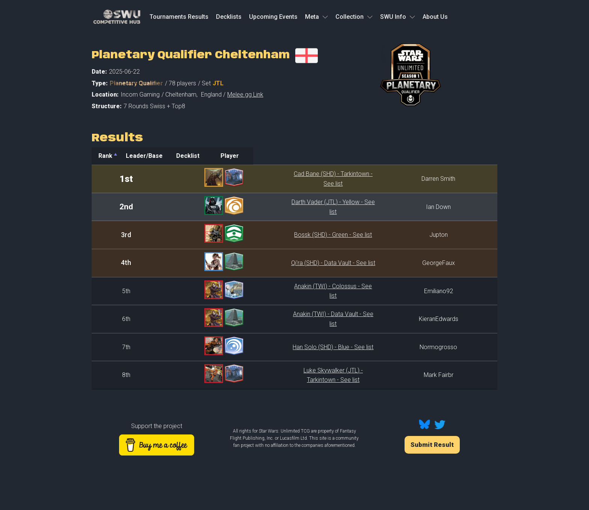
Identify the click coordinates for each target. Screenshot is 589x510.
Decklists (229, 16)
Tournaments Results (179, 16)
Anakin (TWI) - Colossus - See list (293, 291)
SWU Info (397, 16)
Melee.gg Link (245, 94)
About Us (435, 16)
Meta (316, 16)
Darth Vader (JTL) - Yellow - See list (293, 206)
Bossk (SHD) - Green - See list (293, 234)
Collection (354, 16)
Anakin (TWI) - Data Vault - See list (293, 318)
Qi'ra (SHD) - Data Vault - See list (293, 262)
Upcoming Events (273, 16)
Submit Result (432, 444)
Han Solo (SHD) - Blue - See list (293, 347)
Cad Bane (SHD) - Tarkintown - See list (293, 178)
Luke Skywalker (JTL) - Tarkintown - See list (293, 374)
